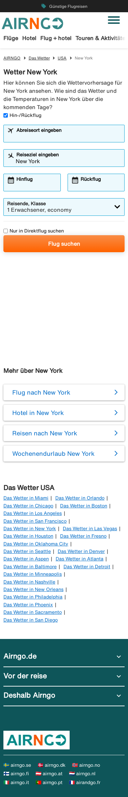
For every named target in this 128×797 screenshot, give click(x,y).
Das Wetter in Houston (28, 536)
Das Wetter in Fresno (83, 536)
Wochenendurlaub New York (53, 453)
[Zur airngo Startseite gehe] (32, 22)
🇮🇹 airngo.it (16, 782)
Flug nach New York (41, 392)
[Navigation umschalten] (114, 20)
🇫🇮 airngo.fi (16, 773)
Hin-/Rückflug (22, 115)
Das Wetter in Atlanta (79, 558)
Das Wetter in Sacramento (32, 612)
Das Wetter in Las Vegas (90, 528)
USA (62, 58)
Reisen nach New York (44, 433)
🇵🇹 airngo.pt (48, 782)
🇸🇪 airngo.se (17, 765)
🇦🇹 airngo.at (48, 773)
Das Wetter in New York (29, 528)
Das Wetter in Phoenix (28, 604)
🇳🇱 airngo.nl (82, 773)
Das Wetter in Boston (83, 505)
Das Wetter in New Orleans (33, 589)
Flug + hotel (55, 38)
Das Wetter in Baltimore (30, 566)
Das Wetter (39, 58)
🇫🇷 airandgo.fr (84, 782)
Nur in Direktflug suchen (33, 230)
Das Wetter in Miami (25, 498)
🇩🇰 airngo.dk (52, 765)
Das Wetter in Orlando (79, 498)
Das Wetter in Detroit (86, 566)
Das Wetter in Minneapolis (32, 574)
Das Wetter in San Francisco (35, 521)
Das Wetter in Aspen (26, 558)
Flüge (10, 38)
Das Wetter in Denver (81, 551)
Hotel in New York (38, 413)
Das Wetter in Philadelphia (32, 596)
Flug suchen (64, 243)
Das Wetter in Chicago (28, 505)
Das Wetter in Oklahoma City (35, 543)
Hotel (29, 38)
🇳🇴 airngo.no (86, 765)
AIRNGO (11, 58)
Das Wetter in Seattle (27, 551)
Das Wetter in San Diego (30, 620)
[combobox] (68, 137)
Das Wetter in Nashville (29, 581)
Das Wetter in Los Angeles (32, 513)
